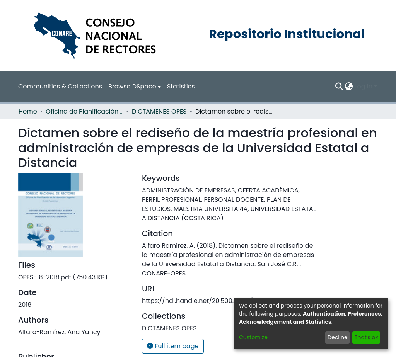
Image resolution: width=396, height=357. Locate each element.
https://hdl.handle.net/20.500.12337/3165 (204, 300)
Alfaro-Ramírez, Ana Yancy (59, 332)
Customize (253, 337)
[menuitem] (134, 86)
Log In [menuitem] (363, 86)
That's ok (366, 337)
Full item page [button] (173, 346)
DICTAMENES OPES (159, 111)
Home (28, 111)
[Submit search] (339, 86)
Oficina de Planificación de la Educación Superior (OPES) (84, 111)
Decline (338, 337)
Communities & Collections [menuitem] (60, 86)
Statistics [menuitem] (181, 86)
